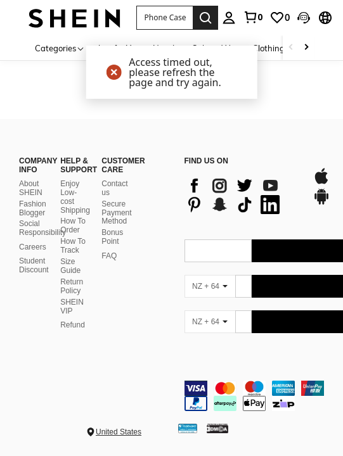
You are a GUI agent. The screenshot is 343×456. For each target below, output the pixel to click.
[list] (242, 195)
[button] (164, 18)
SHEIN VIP (72, 306)
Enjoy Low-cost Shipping (75, 197)
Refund (72, 324)
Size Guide (70, 266)
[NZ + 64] (209, 286)
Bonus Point (112, 237)
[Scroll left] (291, 47)
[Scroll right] (306, 47)
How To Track (73, 246)
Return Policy (71, 286)
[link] (253, 17)
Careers (32, 247)
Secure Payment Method (116, 213)
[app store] (321, 182)
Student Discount (34, 265)
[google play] (321, 202)
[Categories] (60, 47)
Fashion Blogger (32, 208)
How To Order (73, 225)
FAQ (109, 255)
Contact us (114, 188)
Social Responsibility (42, 228)
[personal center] (228, 17)
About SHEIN (30, 188)
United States (118, 432)
